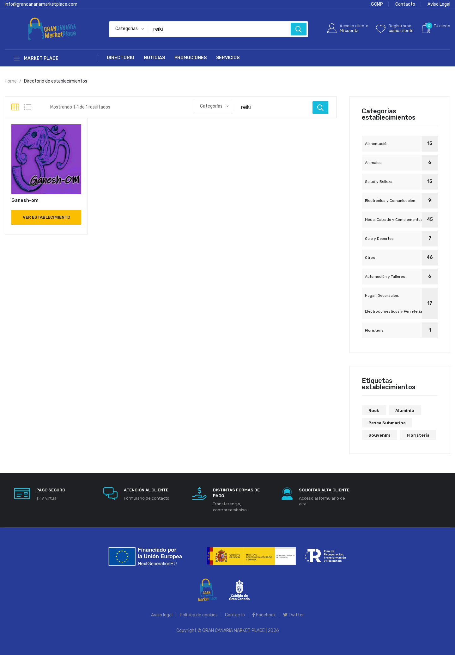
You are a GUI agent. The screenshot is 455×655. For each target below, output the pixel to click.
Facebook (264, 615)
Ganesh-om (25, 200)
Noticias (154, 57)
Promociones (190, 57)
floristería (418, 435)
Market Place (36, 58)
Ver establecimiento (46, 217)
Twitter (293, 615)
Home (11, 81)
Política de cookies (199, 615)
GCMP (377, 4)
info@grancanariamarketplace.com (41, 4)
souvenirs (379, 435)
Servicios (228, 57)
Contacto (405, 4)
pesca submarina (387, 423)
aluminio (404, 410)
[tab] (15, 107)
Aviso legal (162, 615)
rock (373, 410)
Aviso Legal (439, 4)
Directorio (120, 57)
